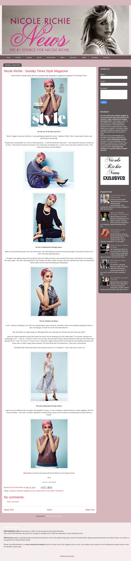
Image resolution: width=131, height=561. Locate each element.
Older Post (89, 510)
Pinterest (106, 57)
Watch (62, 57)
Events (39, 57)
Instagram (94, 57)
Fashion (18, 57)
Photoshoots (50, 57)
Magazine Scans (29, 491)
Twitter (84, 57)
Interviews (73, 57)
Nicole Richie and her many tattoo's (118, 231)
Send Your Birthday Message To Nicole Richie (119, 214)
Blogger (71, 556)
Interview (19, 491)
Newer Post (9, 510)
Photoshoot (59, 491)
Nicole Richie (41, 491)
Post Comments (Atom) (54, 516)
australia (13, 491)
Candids (29, 57)
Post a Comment (13, 502)
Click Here (27, 473)
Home (8, 57)
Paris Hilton (50, 491)
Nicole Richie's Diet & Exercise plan (118, 196)
